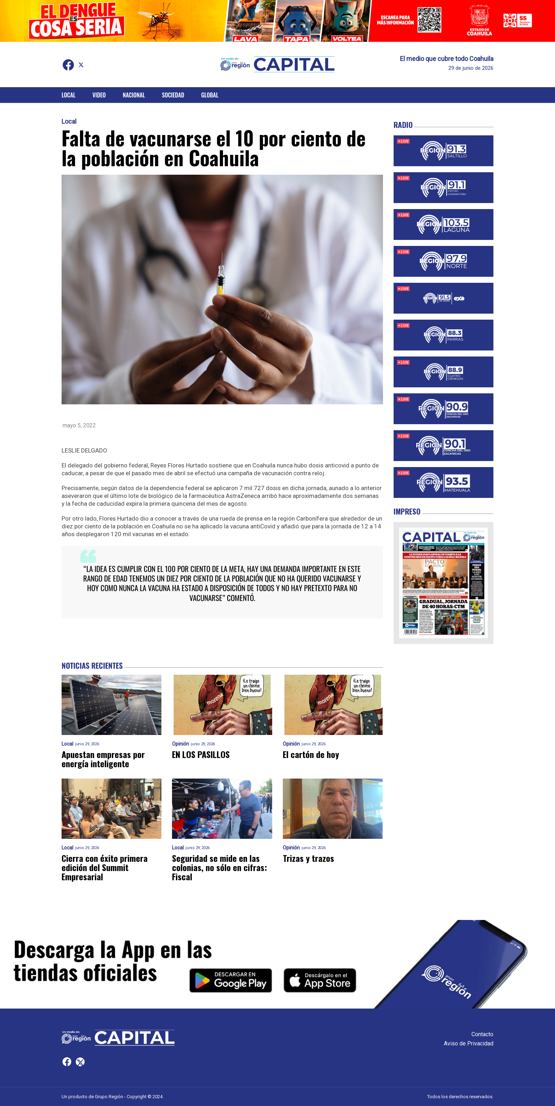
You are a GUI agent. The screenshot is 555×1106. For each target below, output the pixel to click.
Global (209, 95)
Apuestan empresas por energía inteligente (103, 759)
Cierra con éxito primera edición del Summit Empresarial (105, 867)
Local (68, 95)
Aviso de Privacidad (468, 1043)
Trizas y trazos (308, 858)
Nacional (134, 95)
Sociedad (173, 95)
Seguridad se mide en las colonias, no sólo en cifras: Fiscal (219, 867)
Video (98, 95)
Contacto (482, 1034)
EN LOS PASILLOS (201, 754)
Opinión (180, 744)
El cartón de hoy (311, 754)
